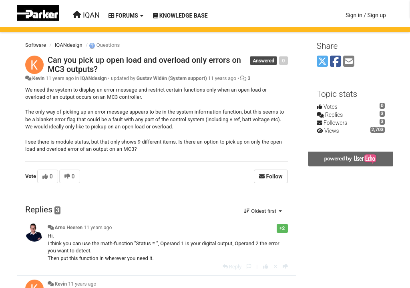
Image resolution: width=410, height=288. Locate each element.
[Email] (348, 62)
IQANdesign (68, 45)
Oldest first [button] (263, 211)
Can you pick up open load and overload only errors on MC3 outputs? (144, 64)
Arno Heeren (68, 227)
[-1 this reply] (285, 267)
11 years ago (98, 227)
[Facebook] (335, 62)
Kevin (38, 78)
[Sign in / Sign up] (365, 15)
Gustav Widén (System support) (172, 78)
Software (35, 45)
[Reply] (232, 267)
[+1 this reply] (265, 267)
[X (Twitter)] (322, 62)
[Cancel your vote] (275, 267)
